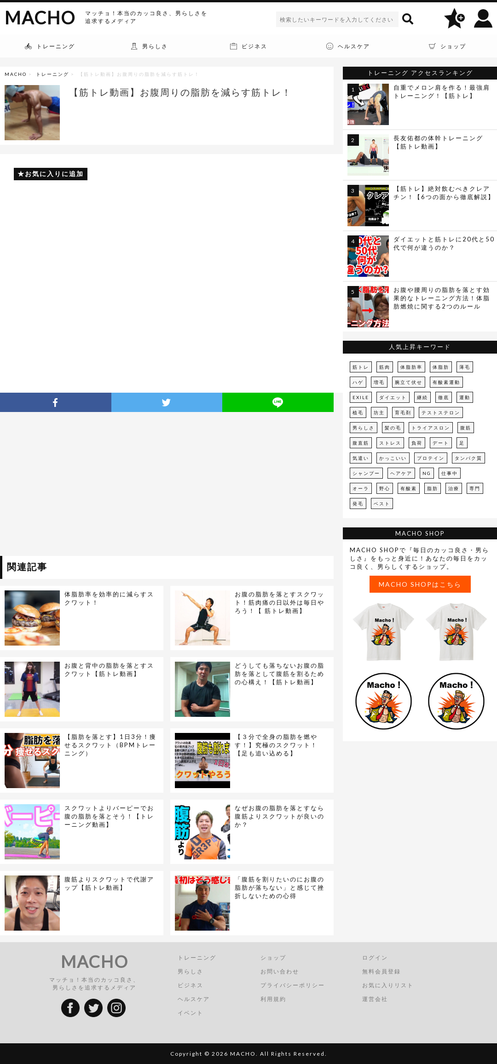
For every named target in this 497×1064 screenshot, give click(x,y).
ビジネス (190, 985)
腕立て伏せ (408, 382)
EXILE (361, 397)
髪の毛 (393, 427)
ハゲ (358, 382)
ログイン (375, 957)
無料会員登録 (381, 971)
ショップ (273, 957)
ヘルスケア (194, 998)
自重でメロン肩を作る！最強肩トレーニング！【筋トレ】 (441, 91)
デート (441, 443)
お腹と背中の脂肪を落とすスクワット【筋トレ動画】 (109, 669)
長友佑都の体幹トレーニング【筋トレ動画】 (438, 142)
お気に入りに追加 (54, 173)
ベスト (382, 503)
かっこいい (393, 458)
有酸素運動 (446, 382)
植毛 (358, 412)
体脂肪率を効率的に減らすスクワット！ (109, 598)
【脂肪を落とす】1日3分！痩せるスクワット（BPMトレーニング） (110, 745)
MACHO (40, 17)
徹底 (443, 397)
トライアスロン (430, 427)
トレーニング (52, 74)
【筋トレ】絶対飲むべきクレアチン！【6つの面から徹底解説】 (444, 192)
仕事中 (449, 473)
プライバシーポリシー (292, 985)
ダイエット (393, 397)
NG (426, 473)
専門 (474, 488)
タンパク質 (468, 458)
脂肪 (432, 488)
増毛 (379, 382)
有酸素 (408, 488)
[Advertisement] (84, 485)
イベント (190, 1012)
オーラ (361, 488)
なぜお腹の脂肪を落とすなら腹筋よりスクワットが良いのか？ (279, 816)
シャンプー (366, 473)
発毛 (358, 503)
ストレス (390, 443)
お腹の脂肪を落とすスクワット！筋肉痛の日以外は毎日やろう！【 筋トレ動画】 (279, 602)
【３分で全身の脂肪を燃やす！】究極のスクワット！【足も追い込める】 (276, 745)
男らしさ (364, 427)
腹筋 (465, 427)
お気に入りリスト (388, 985)
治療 (453, 488)
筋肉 (384, 367)
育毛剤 (403, 412)
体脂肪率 (411, 367)
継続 (422, 397)
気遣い (361, 458)
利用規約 (273, 998)
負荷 (416, 443)
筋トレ (361, 367)
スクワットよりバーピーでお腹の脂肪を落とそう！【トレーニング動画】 (109, 816)
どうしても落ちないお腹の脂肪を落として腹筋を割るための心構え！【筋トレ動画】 (279, 674)
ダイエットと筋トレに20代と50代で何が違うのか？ (444, 243)
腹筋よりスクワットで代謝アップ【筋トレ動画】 (109, 883)
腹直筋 (361, 443)
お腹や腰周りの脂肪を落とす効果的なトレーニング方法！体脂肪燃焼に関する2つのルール (441, 298)
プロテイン (431, 458)
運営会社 (375, 998)
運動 (464, 397)
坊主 (379, 412)
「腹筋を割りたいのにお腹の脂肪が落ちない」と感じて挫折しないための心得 (279, 887)
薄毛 (464, 367)
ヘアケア (401, 473)
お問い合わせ (279, 971)
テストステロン (441, 412)
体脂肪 (441, 367)
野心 (384, 488)
